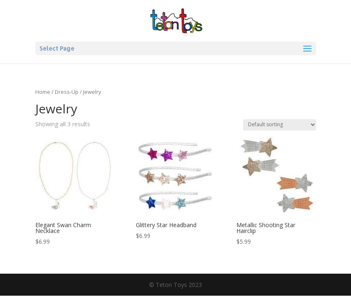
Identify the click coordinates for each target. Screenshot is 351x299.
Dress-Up (67, 92)
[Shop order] (279, 124)
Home (42, 92)
